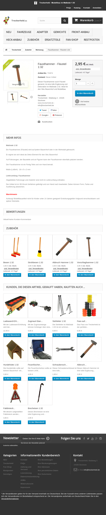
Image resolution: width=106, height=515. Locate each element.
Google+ (44, 115)
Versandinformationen (10, 499)
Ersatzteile (52, 39)
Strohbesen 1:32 (35, 262)
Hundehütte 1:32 (11, 365)
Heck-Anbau (14, 39)
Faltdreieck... (9, 408)
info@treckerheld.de (92, 470)
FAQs (68, 8)
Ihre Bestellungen (45, 460)
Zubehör (33, 39)
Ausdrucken (47, 122)
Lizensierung (26, 473)
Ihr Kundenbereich (49, 455)
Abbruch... (81, 365)
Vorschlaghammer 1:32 (87, 262)
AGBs (23, 480)
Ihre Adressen (44, 467)
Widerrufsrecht (27, 484)
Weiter (31, 97)
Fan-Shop (72, 39)
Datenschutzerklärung (30, 477)
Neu (8, 32)
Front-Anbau (80, 32)
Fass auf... (82, 321)
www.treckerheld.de (45, 103)
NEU (5, 460)
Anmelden (97, 8)
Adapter (42, 32)
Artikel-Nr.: (42, 73)
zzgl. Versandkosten (83, 69)
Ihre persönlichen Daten (48, 471)
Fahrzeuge (24, 32)
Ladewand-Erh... (10, 321)
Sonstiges (7, 474)
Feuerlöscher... (35, 365)
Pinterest (57, 115)
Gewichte (59, 32)
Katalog (77, 8)
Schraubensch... (59, 365)
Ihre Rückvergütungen (47, 463)
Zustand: (41, 77)
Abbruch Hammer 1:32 (62, 262)
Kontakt (86, 8)
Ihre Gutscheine (44, 474)
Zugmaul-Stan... (35, 321)
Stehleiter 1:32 (59, 321)
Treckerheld (8, 463)
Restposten (92, 39)
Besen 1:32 (8, 262)
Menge (78, 79)
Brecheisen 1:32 (35, 408)
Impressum (25, 487)
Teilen (54, 110)
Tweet (43, 110)
